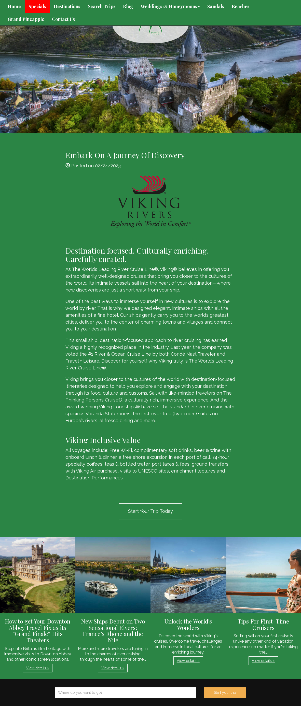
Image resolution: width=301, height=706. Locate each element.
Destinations (67, 6)
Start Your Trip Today (150, 511)
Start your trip (225, 692)
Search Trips (101, 6)
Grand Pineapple (26, 19)
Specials (37, 6)
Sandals (215, 6)
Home (14, 6)
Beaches (240, 6)
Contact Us (63, 19)
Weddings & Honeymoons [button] (170, 6)
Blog (128, 6)
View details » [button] (37, 668)
